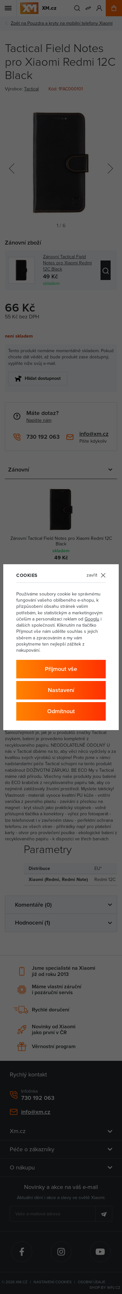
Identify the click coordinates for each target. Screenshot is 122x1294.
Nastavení (61, 690)
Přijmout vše (61, 669)
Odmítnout (61, 711)
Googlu (92, 619)
